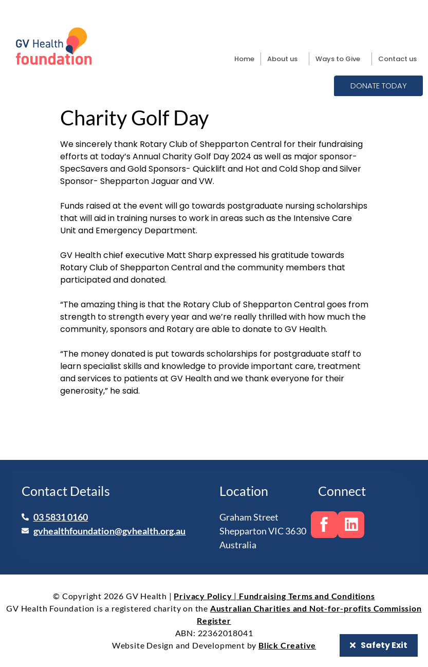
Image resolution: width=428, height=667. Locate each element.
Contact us (397, 59)
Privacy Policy (203, 596)
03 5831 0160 (60, 516)
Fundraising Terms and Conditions (307, 596)
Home (244, 59)
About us (285, 59)
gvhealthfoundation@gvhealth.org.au (109, 530)
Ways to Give (340, 59)
